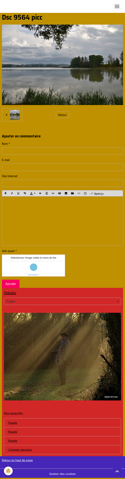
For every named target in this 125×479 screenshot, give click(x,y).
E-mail (6, 160)
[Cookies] (8, 471)
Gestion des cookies (62, 473)
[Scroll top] (117, 471)
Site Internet (9, 176)
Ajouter (10, 284)
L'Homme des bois (20, 449)
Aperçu (97, 193)
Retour (62, 115)
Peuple (12, 422)
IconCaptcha (33, 275)
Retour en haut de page (17, 460)
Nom (5, 143)
